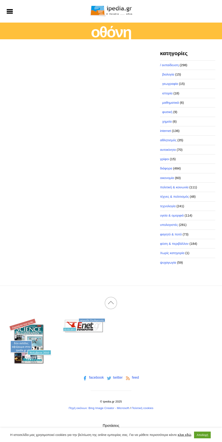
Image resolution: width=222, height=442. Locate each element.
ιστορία (167, 93)
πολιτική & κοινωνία (174, 187)
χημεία (167, 121)
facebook (93, 377)
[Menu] (10, 11)
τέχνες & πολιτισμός (174, 196)
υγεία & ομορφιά (172, 215)
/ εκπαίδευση (169, 65)
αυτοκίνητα (168, 149)
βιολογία (168, 74)
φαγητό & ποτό (171, 234)
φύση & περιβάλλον (174, 243)
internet (165, 131)
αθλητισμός (168, 140)
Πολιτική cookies (142, 408)
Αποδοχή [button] (202, 435)
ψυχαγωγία (168, 262)
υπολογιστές (169, 225)
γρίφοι (164, 159)
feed (132, 377)
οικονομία (167, 178)
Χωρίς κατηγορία (172, 253)
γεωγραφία (170, 83)
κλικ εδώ (184, 435)
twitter (114, 377)
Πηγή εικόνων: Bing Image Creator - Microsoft (99, 408)
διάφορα (166, 168)
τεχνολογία (168, 206)
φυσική (167, 112)
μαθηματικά (170, 102)
